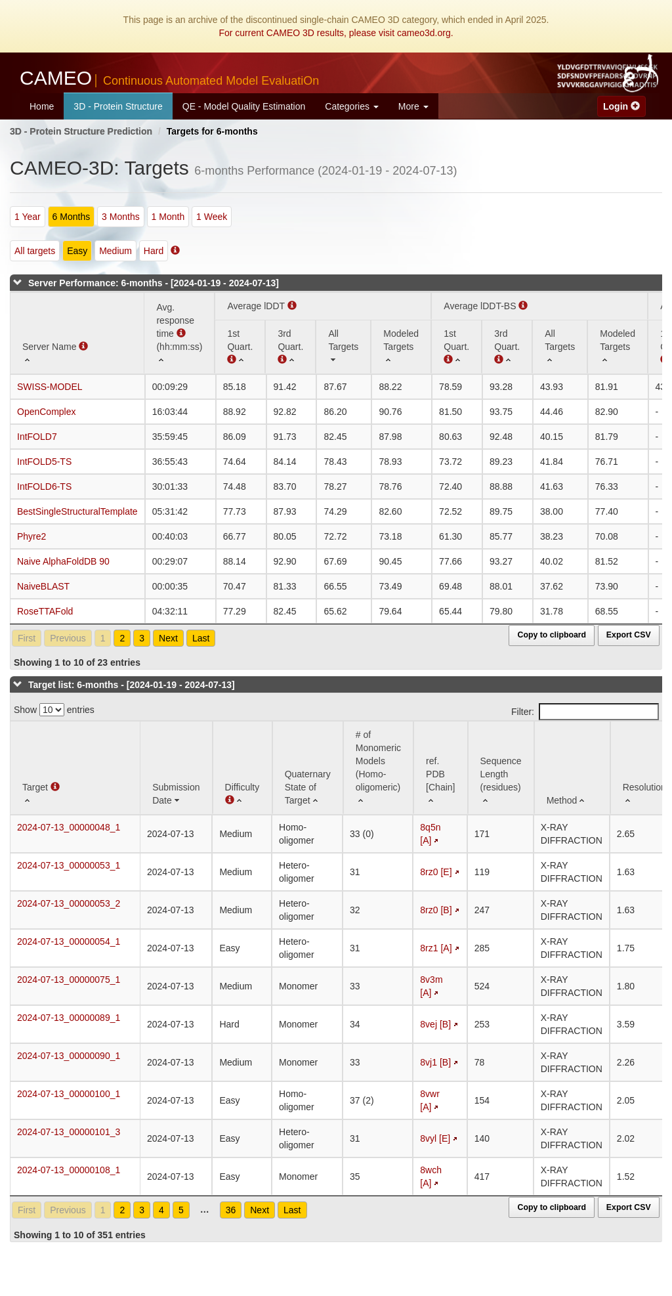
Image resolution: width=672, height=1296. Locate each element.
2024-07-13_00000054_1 (68, 941)
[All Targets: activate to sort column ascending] (343, 347)
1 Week (211, 216)
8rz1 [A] (436, 948)
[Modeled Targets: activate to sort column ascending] (401, 347)
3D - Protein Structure (118, 106)
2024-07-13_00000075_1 (68, 979)
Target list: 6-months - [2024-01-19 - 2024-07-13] (131, 685)
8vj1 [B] (435, 1062)
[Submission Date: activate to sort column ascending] (176, 768)
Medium (115, 251)
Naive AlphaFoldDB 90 (63, 561)
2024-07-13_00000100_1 (68, 1094)
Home (42, 106)
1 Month (168, 216)
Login (621, 106)
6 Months (71, 216)
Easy (77, 251)
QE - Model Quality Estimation (244, 106)
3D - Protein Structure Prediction (81, 131)
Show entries (54, 709)
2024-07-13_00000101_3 (68, 1132)
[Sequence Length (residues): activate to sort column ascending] (501, 768)
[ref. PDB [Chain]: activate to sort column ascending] (440, 768)
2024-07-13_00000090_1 (68, 1055)
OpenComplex (46, 411)
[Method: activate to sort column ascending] (572, 768)
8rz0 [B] (436, 910)
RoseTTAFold (45, 611)
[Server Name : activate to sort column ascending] (77, 333)
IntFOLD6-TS (44, 486)
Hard (153, 251)
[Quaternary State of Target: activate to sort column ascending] (307, 768)
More (413, 106)
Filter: (585, 711)
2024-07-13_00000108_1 (68, 1170)
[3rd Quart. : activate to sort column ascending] (290, 347)
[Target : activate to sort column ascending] (75, 768)
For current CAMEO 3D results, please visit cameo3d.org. (336, 33)
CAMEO (169, 78)
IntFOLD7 (37, 436)
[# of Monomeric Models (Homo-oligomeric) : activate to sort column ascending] (378, 768)
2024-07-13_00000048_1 (68, 827)
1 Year (27, 216)
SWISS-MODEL (50, 386)
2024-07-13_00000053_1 (68, 865)
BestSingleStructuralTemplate (77, 511)
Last (200, 638)
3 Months (121, 216)
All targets (34, 251)
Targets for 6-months (212, 131)
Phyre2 (31, 536)
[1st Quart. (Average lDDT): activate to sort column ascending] (240, 347)
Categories (352, 106)
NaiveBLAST (43, 586)
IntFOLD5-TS (44, 461)
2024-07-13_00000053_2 (68, 903)
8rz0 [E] (436, 872)
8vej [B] (435, 1024)
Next (168, 638)
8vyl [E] (435, 1138)
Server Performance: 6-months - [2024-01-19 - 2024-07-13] (153, 283)
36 (231, 1210)
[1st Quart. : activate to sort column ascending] (456, 347)
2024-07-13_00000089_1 (68, 1017)
